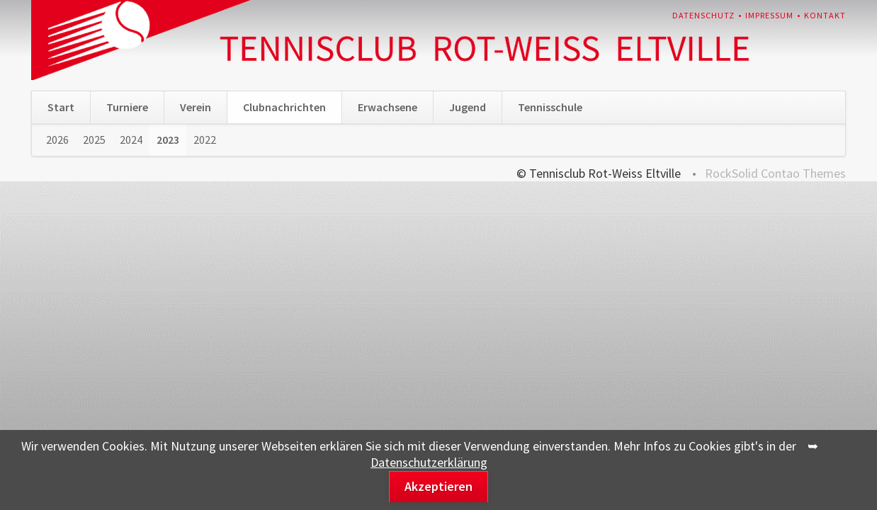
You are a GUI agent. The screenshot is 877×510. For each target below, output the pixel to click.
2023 (168, 139)
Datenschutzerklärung (428, 462)
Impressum (769, 15)
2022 (204, 139)
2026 (57, 139)
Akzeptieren (438, 486)
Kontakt (825, 15)
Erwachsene (387, 107)
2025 (94, 139)
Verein (195, 107)
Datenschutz (703, 15)
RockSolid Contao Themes (775, 173)
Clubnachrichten (284, 107)
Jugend (467, 107)
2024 (131, 139)
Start (60, 107)
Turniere (127, 107)
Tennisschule (550, 107)
